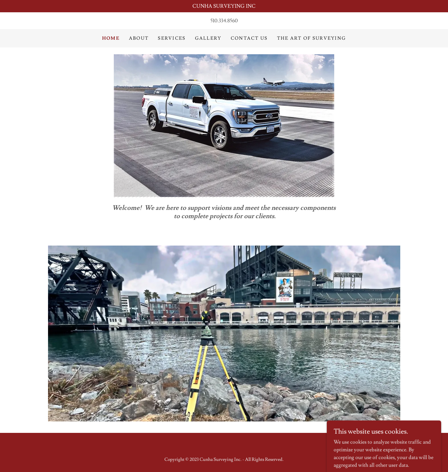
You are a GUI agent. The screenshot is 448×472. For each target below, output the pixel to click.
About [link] (139, 38)
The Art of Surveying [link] (311, 38)
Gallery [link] (208, 38)
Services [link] (172, 38)
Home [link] (111, 38)
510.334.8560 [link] (224, 20)
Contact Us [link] (249, 38)
